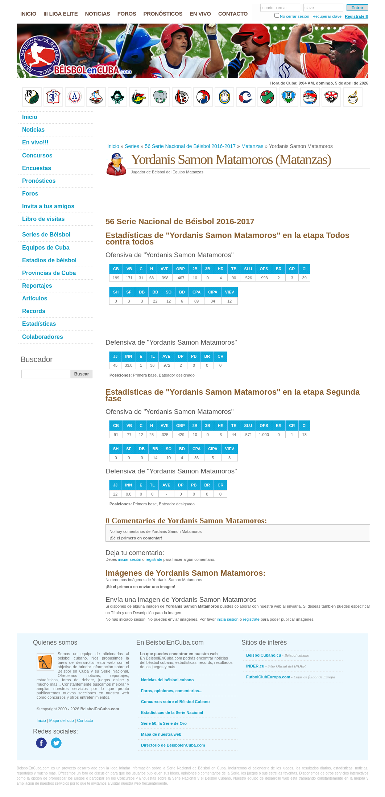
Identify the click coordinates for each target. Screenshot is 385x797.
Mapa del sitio (61, 720)
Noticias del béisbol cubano (167, 680)
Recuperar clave (326, 16)
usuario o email (273, 7)
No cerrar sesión (294, 16)
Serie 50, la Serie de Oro (164, 723)
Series (132, 146)
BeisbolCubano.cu (277, 655)
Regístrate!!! (356, 16)
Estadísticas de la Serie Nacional (172, 712)
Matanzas (252, 146)
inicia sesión (228, 619)
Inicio (113, 146)
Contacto (85, 720)
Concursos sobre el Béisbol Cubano (175, 701)
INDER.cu (276, 666)
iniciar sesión (129, 559)
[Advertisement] (237, 124)
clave (309, 7)
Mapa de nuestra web (161, 734)
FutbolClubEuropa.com (290, 677)
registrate (154, 559)
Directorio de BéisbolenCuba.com (173, 745)
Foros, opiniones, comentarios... (171, 691)
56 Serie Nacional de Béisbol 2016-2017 (190, 146)
